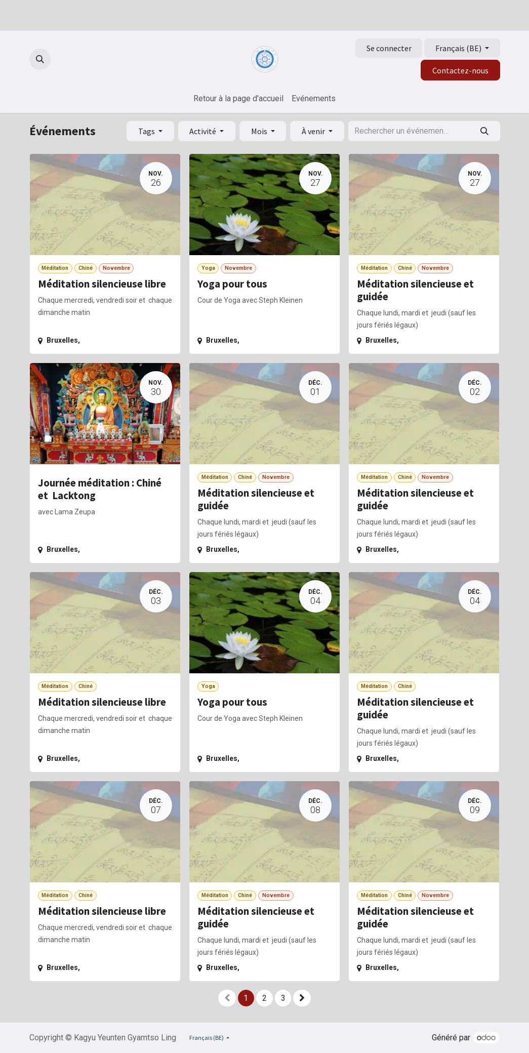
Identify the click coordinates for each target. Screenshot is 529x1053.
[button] (40, 59)
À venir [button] (314, 131)
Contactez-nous (460, 70)
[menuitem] (238, 99)
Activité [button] (203, 131)
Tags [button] (147, 131)
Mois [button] (260, 131)
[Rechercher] (484, 131)
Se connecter (389, 48)
